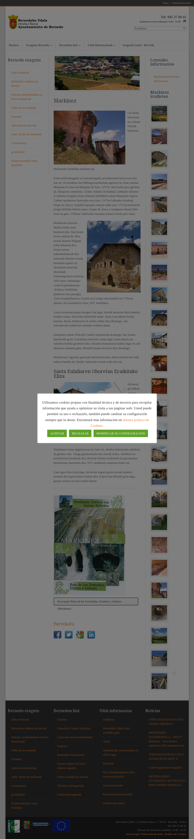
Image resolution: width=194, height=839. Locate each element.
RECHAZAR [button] (80, 433)
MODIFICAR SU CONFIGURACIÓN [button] (120, 433)
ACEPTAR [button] (57, 433)
